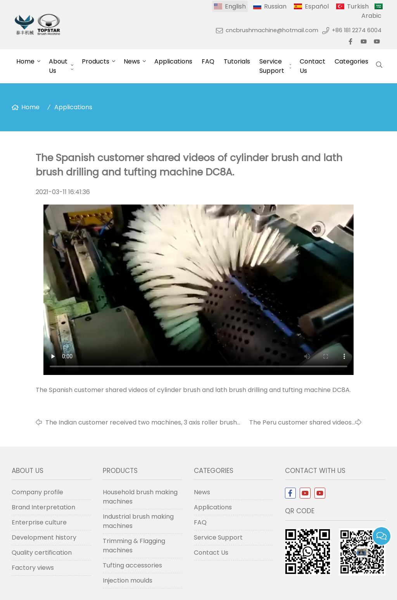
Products (95, 61)
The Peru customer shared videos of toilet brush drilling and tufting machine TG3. (300, 422)
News (132, 61)
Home (25, 61)
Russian (275, 6)
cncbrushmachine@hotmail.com (272, 30)
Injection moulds (127, 580)
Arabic (371, 15)
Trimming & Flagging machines (134, 545)
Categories (351, 61)
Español (317, 6)
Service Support (271, 66)
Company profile (37, 492)
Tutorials (237, 61)
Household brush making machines (140, 497)
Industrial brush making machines (138, 521)
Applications (173, 61)
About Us (58, 66)
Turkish (358, 6)
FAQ (208, 61)
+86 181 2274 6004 (356, 30)
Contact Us (312, 66)
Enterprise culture (39, 522)
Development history (44, 537)
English (235, 6)
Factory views (33, 567)
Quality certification (42, 552)
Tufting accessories (132, 565)
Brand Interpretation (43, 507)
